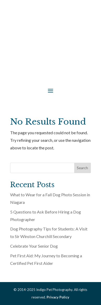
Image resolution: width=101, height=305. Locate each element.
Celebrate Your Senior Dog (34, 245)
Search (82, 168)
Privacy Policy (58, 297)
